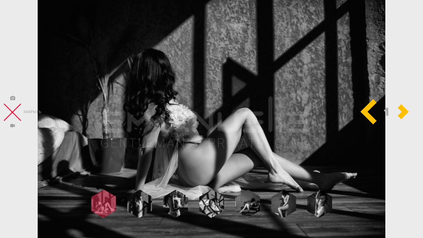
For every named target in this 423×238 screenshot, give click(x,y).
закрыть (22, 112)
